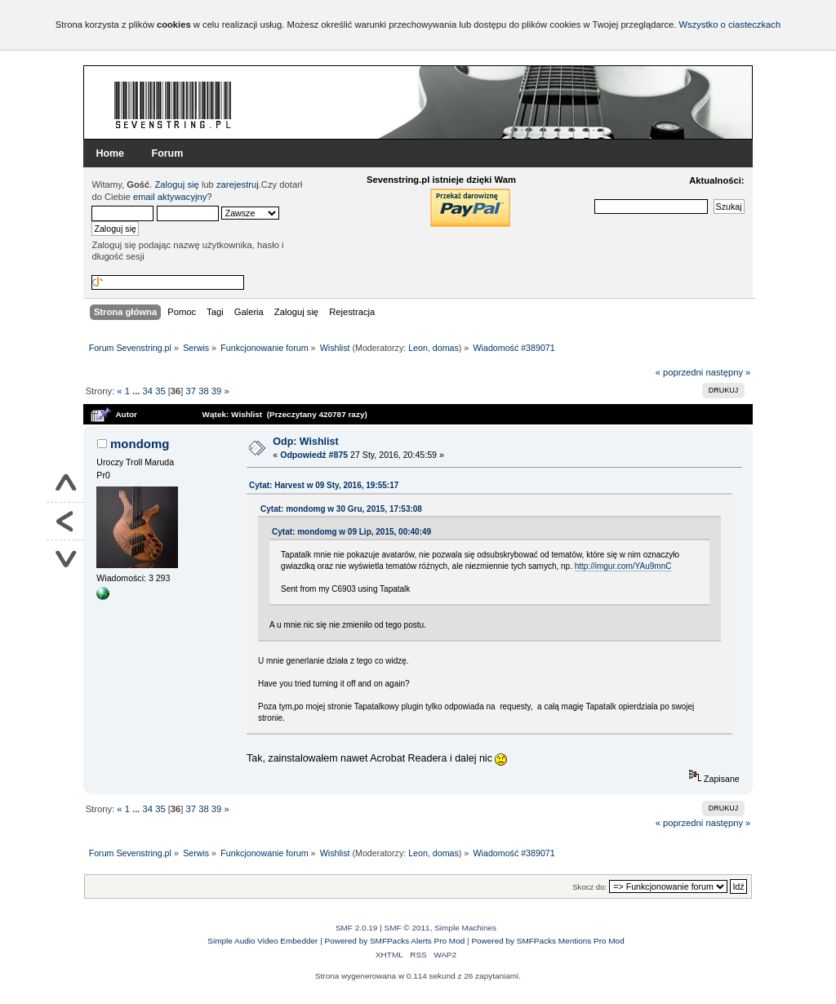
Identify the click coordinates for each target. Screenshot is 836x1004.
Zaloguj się (177, 184)
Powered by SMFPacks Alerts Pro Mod (395, 940)
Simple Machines (465, 927)
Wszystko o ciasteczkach (729, 24)
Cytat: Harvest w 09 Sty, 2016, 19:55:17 (323, 485)
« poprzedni (680, 372)
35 (160, 391)
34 (148, 391)
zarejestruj (237, 184)
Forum (168, 153)
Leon (418, 348)
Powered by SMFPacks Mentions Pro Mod (547, 940)
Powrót (65, 521)
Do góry (65, 484)
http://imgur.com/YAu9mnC (623, 566)
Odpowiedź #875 (314, 455)
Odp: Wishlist (305, 441)
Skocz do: (589, 886)
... (137, 391)
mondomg (139, 444)
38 (203, 391)
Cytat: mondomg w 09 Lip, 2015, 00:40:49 (351, 531)
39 (216, 391)
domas (446, 348)
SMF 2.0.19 (357, 927)
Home (110, 153)
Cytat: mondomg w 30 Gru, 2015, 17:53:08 (341, 508)
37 (191, 391)
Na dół (65, 558)
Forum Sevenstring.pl (173, 104)
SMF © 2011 (407, 927)
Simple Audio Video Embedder (262, 940)
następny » (727, 372)
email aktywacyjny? (172, 197)
